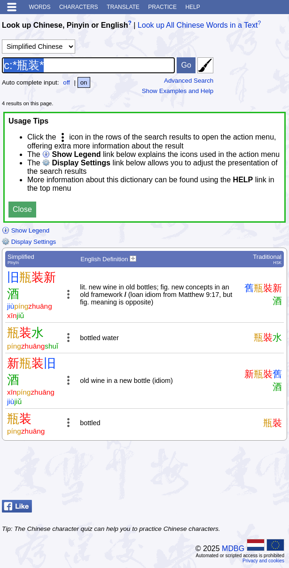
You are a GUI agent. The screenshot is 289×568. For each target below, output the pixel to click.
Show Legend (25, 230)
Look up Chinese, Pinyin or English (65, 25)
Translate (123, 7)
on (83, 82)
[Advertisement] (212, 472)
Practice (162, 7)
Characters (78, 7)
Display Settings (29, 241)
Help (192, 7)
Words (39, 7)
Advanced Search (188, 80)
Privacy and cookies (263, 560)
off (66, 82)
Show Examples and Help (178, 90)
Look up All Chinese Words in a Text (198, 25)
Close (22, 209)
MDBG (233, 548)
